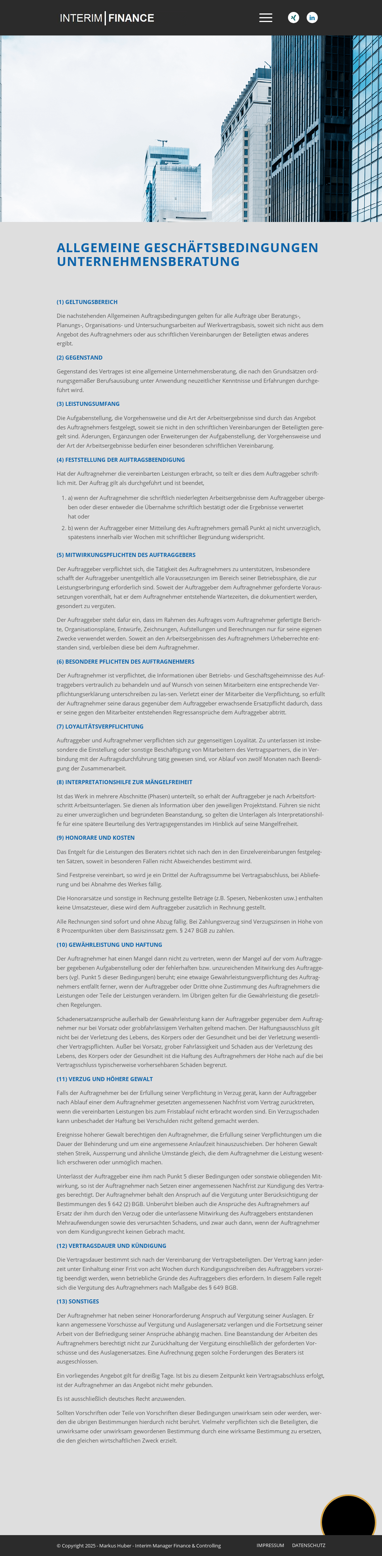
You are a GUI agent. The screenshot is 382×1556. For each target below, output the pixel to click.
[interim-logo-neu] (122, 17)
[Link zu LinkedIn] (312, 17)
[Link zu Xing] (293, 17)
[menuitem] (263, 17)
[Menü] (263, 17)
